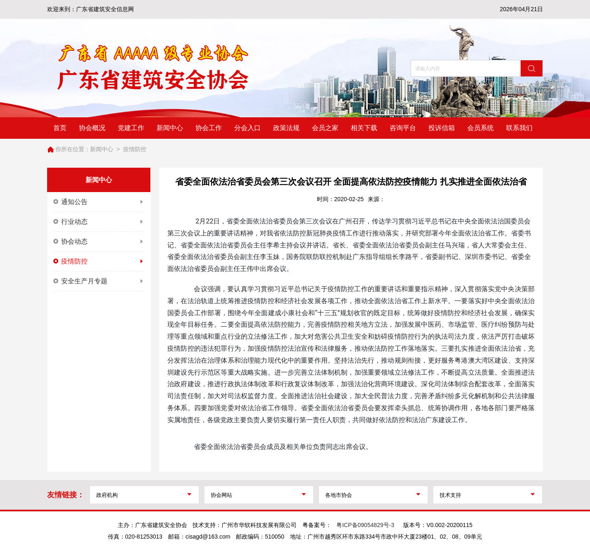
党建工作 (131, 127)
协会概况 (92, 127)
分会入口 (247, 127)
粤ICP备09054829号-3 (365, 525)
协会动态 (98, 242)
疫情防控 (134, 149)
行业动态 (98, 222)
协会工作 (208, 127)
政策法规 (286, 127)
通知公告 (98, 202)
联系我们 (519, 127)
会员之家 (325, 127)
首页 (60, 127)
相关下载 (364, 127)
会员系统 (480, 127)
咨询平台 (403, 127)
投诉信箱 (441, 127)
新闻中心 (170, 127)
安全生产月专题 (98, 281)
